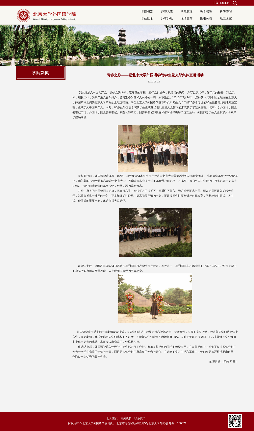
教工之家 (226, 18)
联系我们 (139, 418)
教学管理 (206, 11)
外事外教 (167, 18)
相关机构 (126, 418)
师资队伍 (167, 11)
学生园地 (147, 18)
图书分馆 (206, 18)
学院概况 (147, 11)
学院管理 (186, 11)
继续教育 (186, 18)
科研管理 (226, 11)
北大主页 (112, 418)
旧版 (215, 2)
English (224, 2)
